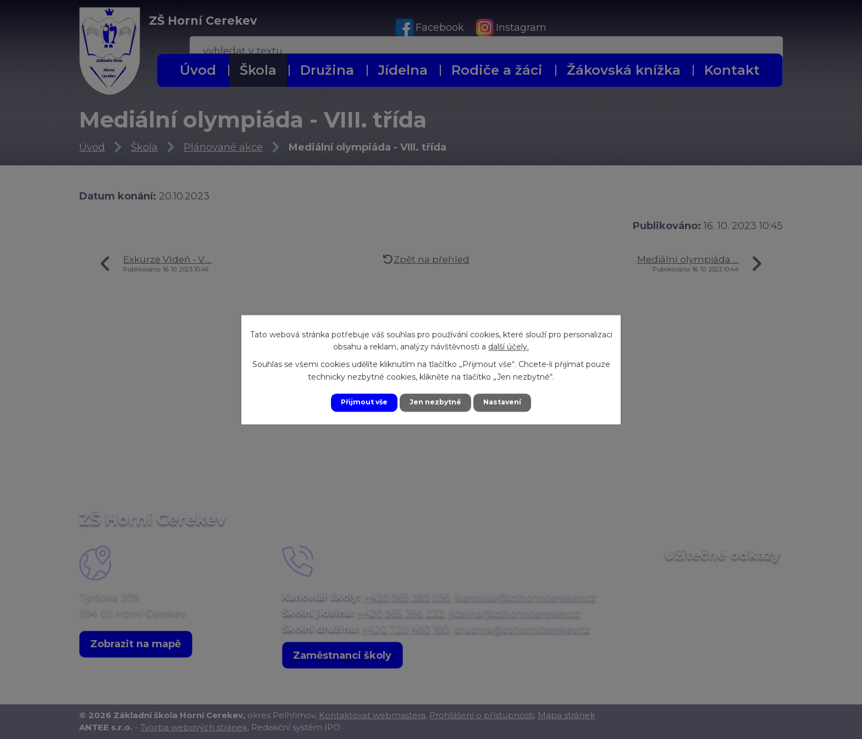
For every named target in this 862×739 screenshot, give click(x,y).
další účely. (508, 346)
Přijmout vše (358, 402)
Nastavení (509, 402)
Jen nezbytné (436, 402)
